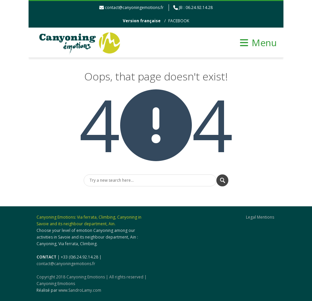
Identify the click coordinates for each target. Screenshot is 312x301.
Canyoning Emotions (56, 283)
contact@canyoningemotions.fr (134, 7)
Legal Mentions (260, 217)
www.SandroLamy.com (79, 290)
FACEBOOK (178, 21)
